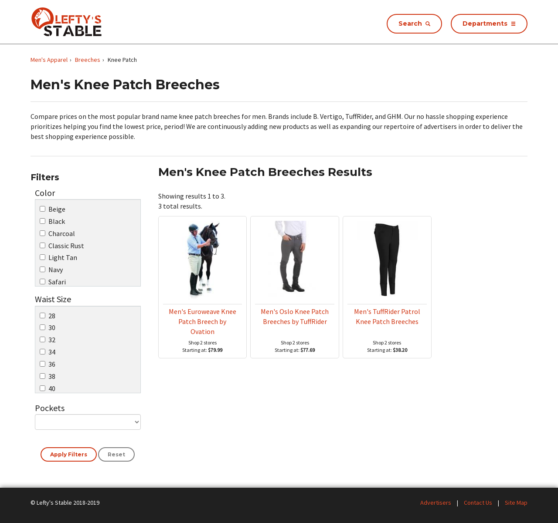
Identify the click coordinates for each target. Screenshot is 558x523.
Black (52, 221)
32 (47, 339)
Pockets (50, 407)
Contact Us (478, 502)
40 (47, 388)
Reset (116, 454)
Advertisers (435, 502)
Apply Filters (68, 454)
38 (47, 376)
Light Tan (58, 257)
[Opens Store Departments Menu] (489, 24)
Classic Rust (62, 245)
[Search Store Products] (414, 24)
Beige (52, 209)
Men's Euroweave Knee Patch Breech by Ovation (202, 321)
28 (47, 315)
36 (47, 364)
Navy (51, 269)
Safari (53, 281)
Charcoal (57, 233)
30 (47, 327)
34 (47, 352)
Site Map (516, 502)
